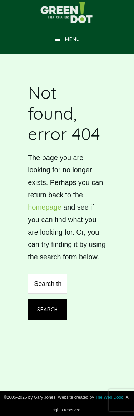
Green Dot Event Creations (67, 12)
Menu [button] (72, 39)
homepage (44, 207)
